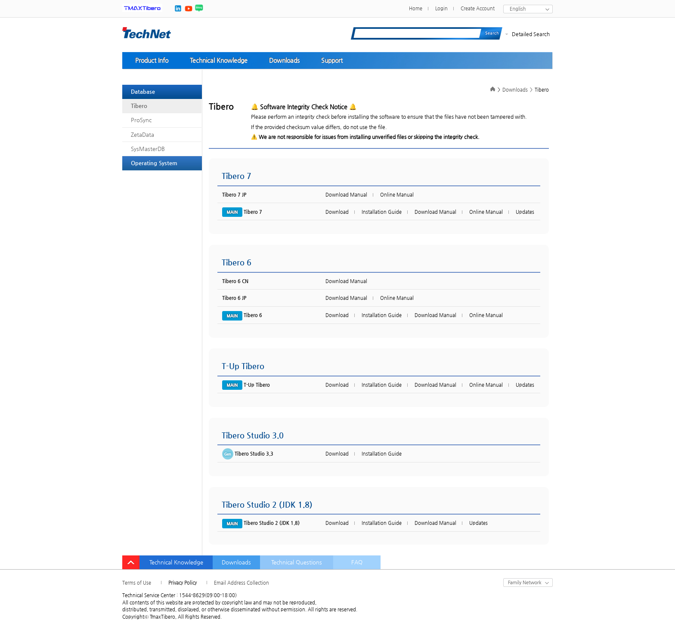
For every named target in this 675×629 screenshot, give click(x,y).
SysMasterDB (148, 148)
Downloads (284, 60)
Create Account (478, 8)
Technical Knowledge (219, 60)
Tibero (139, 105)
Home (415, 8)
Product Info (151, 60)
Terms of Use (136, 583)
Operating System (154, 163)
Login (441, 8)
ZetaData (142, 134)
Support (332, 60)
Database (143, 91)
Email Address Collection (241, 583)
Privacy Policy (182, 583)
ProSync (141, 120)
